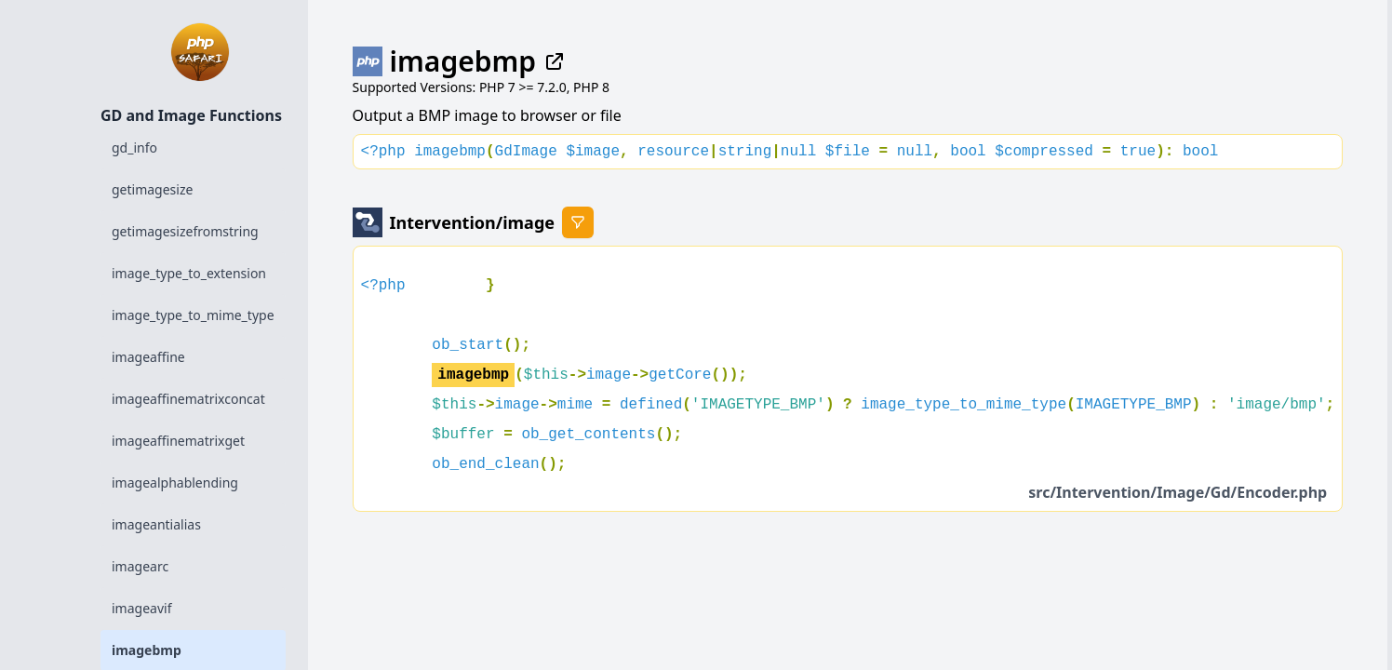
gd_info (134, 147)
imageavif (141, 608)
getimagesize (152, 189)
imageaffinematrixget (178, 440)
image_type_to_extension (189, 273)
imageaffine (148, 357)
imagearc (140, 566)
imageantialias (156, 524)
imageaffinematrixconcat (188, 399)
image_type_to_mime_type (193, 315)
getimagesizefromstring (185, 231)
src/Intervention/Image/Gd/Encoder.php (1177, 492)
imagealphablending (175, 482)
